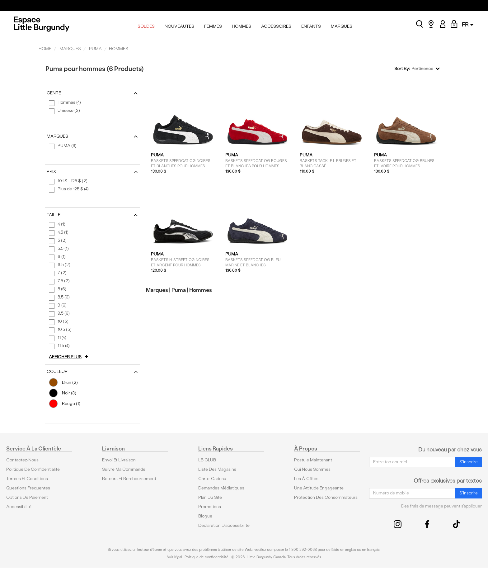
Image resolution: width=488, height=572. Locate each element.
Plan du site (210, 497)
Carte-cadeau (212, 478)
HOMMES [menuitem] (241, 26)
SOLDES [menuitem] (146, 26)
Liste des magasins (217, 469)
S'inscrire (468, 462)
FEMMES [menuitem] (213, 26)
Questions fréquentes (28, 488)
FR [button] (467, 24)
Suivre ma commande (123, 469)
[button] (69, 357)
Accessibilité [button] (18, 506)
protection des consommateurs (326, 497)
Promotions (209, 506)
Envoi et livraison (119, 460)
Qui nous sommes (312, 469)
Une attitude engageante (319, 488)
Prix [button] (92, 172)
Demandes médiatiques (221, 488)
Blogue (205, 516)
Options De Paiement (27, 497)
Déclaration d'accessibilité (224, 525)
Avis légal (174, 557)
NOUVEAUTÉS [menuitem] (179, 26)
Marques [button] (92, 136)
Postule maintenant (313, 460)
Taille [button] (92, 215)
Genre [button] (92, 93)
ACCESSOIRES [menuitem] (276, 26)
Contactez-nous (22, 460)
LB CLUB (207, 460)
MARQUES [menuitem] (341, 26)
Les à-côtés (306, 478)
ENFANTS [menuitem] (311, 26)
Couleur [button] (92, 372)
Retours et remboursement (129, 478)
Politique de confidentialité (33, 469)
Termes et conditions (27, 478)
